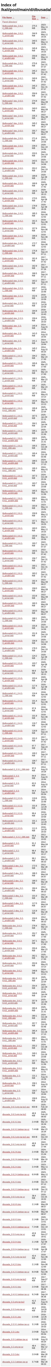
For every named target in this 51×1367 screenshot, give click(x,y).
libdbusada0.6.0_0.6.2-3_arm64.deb (12, 567)
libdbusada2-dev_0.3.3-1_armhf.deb (12, 297)
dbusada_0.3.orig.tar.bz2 (13, 1302)
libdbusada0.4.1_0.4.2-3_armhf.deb (12, 702)
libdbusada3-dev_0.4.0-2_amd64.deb (12, 282)
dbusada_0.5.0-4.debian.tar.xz (15, 1249)
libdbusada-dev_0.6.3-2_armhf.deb (12, 934)
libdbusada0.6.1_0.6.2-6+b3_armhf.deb (12, 417)
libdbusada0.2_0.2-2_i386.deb (15, 837)
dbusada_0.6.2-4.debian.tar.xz (15, 1174)
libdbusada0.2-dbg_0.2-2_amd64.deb (12, 919)
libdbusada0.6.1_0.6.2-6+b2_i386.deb (12, 447)
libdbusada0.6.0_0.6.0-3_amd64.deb (12, 649)
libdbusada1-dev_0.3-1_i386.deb (12, 327)
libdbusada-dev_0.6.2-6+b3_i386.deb (12, 979)
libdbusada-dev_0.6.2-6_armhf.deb (12, 964)
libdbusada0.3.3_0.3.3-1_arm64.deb (12, 822)
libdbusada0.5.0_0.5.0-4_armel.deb (12, 672)
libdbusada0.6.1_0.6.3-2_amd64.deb (12, 387)
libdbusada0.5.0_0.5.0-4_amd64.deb (12, 687)
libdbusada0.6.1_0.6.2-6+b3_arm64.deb (12, 432)
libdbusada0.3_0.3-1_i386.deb (15, 769)
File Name (7, 17)
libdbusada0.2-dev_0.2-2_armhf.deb (12, 874)
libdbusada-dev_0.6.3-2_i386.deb (12, 927)
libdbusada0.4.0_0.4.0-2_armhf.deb (12, 739)
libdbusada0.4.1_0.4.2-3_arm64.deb (12, 717)
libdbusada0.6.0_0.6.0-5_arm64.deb (12, 604)
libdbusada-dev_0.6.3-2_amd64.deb (12, 957)
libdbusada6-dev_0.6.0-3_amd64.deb (12, 169)
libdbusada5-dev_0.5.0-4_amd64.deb (12, 207)
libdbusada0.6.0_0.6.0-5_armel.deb (12, 597)
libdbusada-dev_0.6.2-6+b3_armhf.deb (12, 987)
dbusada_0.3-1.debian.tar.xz (15, 1339)
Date (43, 17)
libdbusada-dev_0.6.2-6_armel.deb (12, 972)
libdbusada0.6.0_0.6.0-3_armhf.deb (12, 627)
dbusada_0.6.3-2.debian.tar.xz (15, 1129)
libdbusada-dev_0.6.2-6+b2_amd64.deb (12, 1032)
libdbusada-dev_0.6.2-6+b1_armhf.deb (12, 1047)
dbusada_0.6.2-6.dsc (11, 1152)
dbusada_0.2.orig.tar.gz (12, 1347)
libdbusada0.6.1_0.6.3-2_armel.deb (12, 372)
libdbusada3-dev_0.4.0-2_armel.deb (12, 267)
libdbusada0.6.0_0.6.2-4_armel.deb (12, 522)
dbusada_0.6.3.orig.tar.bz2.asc (16, 1107)
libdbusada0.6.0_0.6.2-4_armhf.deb (12, 514)
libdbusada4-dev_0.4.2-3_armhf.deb (12, 222)
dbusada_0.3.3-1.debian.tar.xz (15, 1324)
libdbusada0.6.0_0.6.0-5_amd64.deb (12, 612)
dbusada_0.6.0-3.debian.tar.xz (15, 1227)
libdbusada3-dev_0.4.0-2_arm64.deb (12, 274)
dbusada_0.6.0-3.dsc (11, 1219)
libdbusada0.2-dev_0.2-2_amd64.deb (12, 889)
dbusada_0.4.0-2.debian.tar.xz (15, 1294)
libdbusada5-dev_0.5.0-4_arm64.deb (12, 199)
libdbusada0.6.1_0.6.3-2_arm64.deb (12, 379)
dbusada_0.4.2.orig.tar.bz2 (14, 1257)
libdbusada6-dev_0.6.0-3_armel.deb (12, 154)
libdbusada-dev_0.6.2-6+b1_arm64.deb (12, 1062)
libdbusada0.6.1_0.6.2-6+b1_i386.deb (12, 469)
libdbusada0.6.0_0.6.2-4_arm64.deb (12, 529)
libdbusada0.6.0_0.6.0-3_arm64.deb (12, 642)
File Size (34, 17)
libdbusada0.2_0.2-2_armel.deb (10, 852)
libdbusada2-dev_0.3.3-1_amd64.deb (12, 319)
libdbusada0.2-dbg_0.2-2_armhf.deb (12, 904)
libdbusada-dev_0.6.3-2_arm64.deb (12, 949)
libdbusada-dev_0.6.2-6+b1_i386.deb (12, 1039)
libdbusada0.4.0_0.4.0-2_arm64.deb (12, 754)
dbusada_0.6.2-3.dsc (11, 1182)
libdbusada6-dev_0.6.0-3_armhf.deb (12, 147)
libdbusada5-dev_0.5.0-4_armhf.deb (12, 184)
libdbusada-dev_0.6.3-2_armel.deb (12, 942)
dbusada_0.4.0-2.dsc (11, 1287)
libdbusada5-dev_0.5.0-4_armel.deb (12, 192)
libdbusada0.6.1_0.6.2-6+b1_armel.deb (12, 484)
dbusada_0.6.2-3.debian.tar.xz (15, 1189)
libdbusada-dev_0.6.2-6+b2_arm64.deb (12, 1024)
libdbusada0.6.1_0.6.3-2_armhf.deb (12, 364)
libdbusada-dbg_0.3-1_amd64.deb (11, 1099)
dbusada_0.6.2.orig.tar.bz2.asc (16, 1137)
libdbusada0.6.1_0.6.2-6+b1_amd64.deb (12, 499)
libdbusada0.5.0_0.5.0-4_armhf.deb (12, 664)
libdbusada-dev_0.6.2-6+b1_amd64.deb (12, 1069)
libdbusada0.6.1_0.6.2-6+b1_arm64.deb (12, 492)
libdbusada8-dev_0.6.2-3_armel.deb (12, 79)
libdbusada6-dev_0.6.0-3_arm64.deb (12, 162)
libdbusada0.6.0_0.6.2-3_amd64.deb (12, 574)
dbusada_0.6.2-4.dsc (11, 1167)
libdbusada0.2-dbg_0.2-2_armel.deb (12, 912)
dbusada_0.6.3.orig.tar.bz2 (14, 1114)
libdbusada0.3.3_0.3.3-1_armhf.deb (12, 807)
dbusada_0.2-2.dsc (10, 1354)
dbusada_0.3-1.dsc (10, 1332)
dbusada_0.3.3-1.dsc (11, 1317)
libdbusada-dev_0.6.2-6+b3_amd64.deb (12, 1009)
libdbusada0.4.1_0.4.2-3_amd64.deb (12, 724)
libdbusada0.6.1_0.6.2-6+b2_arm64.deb (12, 454)
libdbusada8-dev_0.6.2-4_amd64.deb (12, 57)
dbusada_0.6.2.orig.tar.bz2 (14, 1144)
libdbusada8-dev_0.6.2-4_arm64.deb (12, 49)
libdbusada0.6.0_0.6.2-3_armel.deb (12, 559)
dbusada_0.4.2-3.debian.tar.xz (15, 1272)
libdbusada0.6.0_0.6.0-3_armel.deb (12, 634)
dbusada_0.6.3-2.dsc (11, 1122)
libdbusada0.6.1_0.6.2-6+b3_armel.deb (12, 424)
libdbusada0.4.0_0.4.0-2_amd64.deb (12, 762)
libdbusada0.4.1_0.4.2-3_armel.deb (12, 709)
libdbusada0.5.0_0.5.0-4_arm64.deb (12, 679)
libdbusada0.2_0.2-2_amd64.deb (10, 859)
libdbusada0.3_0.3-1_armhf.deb (10, 777)
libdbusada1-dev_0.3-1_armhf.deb (12, 334)
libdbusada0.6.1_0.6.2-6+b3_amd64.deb (12, 439)
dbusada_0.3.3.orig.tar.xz (13, 1309)
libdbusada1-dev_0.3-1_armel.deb (12, 342)
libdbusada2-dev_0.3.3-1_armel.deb (12, 304)
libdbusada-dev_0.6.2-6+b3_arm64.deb (12, 1002)
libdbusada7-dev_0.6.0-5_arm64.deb (12, 124)
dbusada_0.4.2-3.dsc (11, 1264)
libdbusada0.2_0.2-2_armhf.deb (10, 844)
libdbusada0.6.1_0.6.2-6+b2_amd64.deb (12, 462)
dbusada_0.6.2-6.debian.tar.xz (15, 1159)
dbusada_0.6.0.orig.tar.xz (13, 1197)
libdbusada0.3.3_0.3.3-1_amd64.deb (12, 829)
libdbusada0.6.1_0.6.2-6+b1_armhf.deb (12, 477)
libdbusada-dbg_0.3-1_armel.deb (11, 1092)
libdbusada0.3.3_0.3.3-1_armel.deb (12, 814)
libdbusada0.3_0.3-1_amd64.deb (10, 792)
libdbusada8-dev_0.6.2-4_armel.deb (12, 42)
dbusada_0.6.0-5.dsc (11, 1204)
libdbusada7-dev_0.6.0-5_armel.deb (12, 117)
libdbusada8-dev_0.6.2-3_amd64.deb (12, 94)
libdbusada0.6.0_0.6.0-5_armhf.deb (12, 589)
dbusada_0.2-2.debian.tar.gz (15, 1362)
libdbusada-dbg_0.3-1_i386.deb (11, 1077)
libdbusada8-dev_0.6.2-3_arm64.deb (12, 87)
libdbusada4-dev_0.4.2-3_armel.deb (12, 229)
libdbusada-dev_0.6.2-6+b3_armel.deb (12, 994)
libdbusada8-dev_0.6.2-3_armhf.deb (12, 72)
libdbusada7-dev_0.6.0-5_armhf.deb (12, 109)
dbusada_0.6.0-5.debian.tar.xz (15, 1212)
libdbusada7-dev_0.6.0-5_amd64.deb (12, 132)
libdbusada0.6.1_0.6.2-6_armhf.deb (12, 394)
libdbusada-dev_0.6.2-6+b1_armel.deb (12, 1054)
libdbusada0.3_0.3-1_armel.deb (10, 784)
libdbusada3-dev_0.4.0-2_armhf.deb (12, 259)
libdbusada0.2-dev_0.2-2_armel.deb (12, 882)
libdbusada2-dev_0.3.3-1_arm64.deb (12, 312)
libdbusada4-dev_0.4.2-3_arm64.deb (12, 237)
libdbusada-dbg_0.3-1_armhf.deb (11, 1084)
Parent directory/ (9, 22)
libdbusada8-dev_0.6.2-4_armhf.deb (12, 34)
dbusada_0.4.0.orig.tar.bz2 (14, 1279)
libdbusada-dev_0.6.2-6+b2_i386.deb (12, 1017)
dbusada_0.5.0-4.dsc (11, 1242)
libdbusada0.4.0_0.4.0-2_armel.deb (12, 747)
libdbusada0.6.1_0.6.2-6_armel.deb (12, 402)
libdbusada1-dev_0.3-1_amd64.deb (12, 349)
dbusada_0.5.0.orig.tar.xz (13, 1234)
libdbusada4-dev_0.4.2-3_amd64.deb (12, 244)
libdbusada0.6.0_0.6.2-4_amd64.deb (12, 537)
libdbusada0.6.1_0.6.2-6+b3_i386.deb (12, 409)
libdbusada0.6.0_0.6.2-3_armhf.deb (12, 552)
